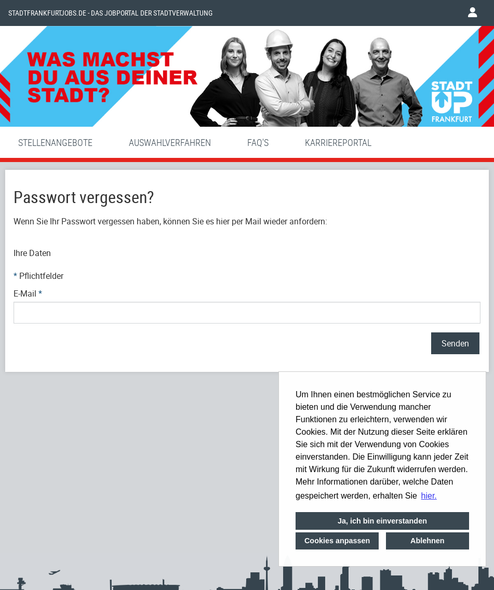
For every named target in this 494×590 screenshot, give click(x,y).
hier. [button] (429, 495)
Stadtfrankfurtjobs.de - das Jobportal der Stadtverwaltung (110, 13)
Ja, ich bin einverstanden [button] (382, 521)
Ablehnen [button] (427, 541)
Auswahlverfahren (170, 142)
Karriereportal (338, 142)
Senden (455, 343)
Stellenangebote (55, 142)
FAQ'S (258, 142)
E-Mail (28, 293)
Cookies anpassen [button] (337, 541)
